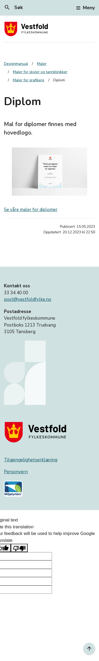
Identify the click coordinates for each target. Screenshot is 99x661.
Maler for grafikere (28, 80)
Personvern (16, 472)
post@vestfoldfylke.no (27, 299)
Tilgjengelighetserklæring (30, 460)
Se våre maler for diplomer (31, 210)
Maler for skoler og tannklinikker (40, 71)
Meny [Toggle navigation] (85, 8)
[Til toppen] (89, 648)
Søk (13, 7)
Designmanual (16, 63)
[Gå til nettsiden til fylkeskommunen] (36, 432)
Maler (41, 63)
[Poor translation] (19, 548)
